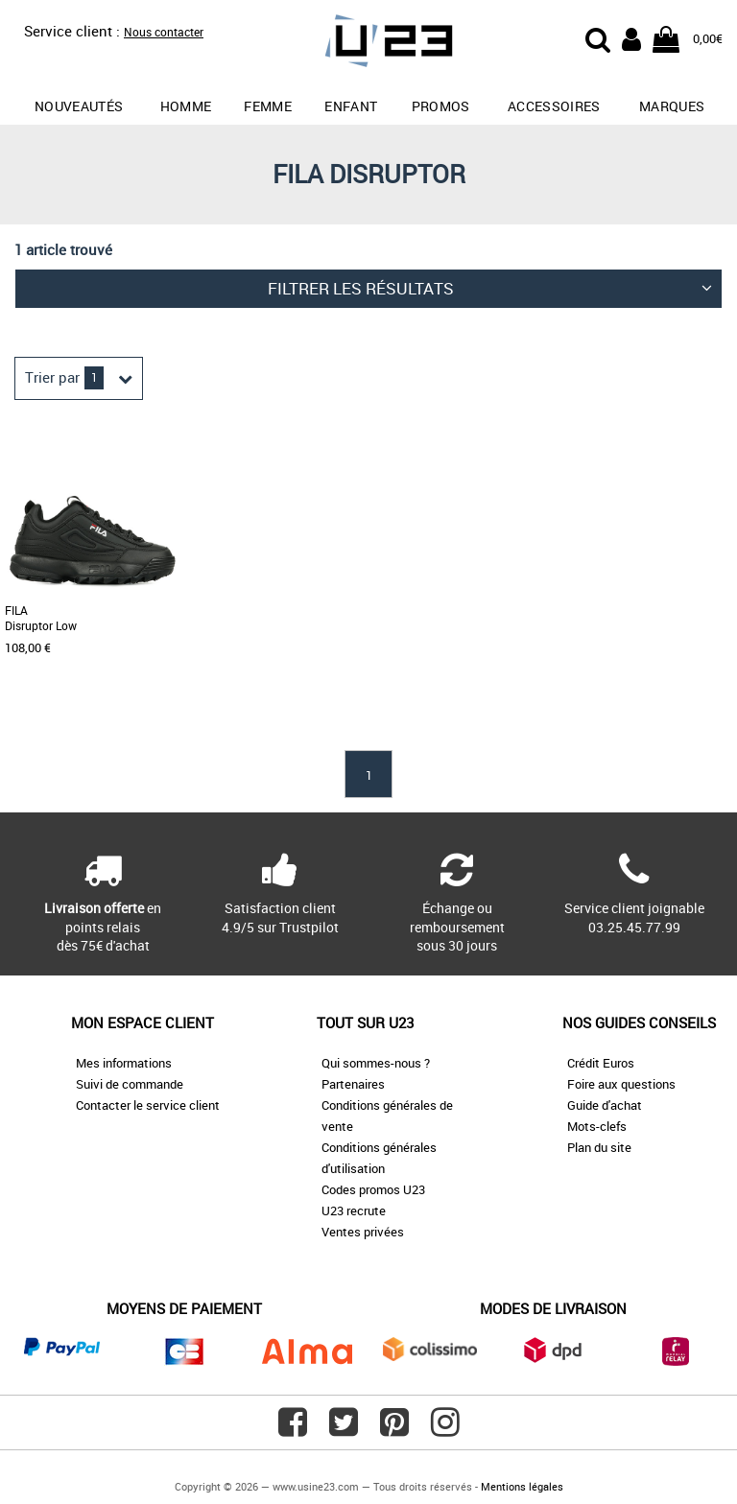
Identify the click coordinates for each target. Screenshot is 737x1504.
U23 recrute (353, 1210)
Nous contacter (163, 31)
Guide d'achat (604, 1105)
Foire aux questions (621, 1084)
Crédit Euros (600, 1062)
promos (441, 106)
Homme (186, 106)
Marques (671, 106)
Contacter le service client (148, 1105)
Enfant (350, 106)
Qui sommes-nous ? (375, 1062)
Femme (268, 106)
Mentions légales (522, 1486)
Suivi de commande (129, 1084)
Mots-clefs (597, 1126)
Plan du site (599, 1147)
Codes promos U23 (373, 1189)
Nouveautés (79, 106)
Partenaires (353, 1084)
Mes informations (124, 1062)
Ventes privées (362, 1231)
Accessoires (554, 106)
